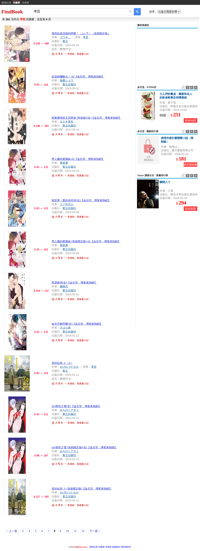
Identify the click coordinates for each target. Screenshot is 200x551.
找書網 (101, 547)
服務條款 (116, 547)
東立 (65, 41)
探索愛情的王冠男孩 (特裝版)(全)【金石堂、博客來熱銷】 (86, 117)
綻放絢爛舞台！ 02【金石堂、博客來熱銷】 (78, 76)
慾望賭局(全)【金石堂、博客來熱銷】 (74, 282)
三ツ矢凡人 (66, 204)
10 (67, 530)
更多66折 (190, 120)
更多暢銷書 (190, 164)
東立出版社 (69, 84)
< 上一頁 (12, 531)
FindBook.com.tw (81, 547)
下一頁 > (94, 531)
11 (75, 530)
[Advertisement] (167, 55)
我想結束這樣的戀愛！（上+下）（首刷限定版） (81, 33)
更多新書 (190, 208)
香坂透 (64, 162)
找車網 (25, 2)
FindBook (12, 11)
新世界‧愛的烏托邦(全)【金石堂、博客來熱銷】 (81, 200)
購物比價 (6, 2)
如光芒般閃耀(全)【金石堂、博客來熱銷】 (77, 323)
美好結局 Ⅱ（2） (62, 363)
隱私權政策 (126, 547)
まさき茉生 (66, 121)
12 (83, 530)
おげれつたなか (69, 366)
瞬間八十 (165, 182)
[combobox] (80, 11)
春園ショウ (66, 80)
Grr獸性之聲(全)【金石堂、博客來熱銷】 (76, 406)
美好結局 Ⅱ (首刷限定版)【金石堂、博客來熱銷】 (82, 488)
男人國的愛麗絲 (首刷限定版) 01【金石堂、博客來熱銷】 (86, 241)
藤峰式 (64, 286)
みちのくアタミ (69, 409)
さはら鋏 (65, 327)
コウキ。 (65, 37)
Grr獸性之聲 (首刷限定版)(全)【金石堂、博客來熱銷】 (84, 447)
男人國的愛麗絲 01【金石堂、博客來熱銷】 (78, 158)
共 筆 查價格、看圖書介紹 (70, 54)
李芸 (85, 37)
